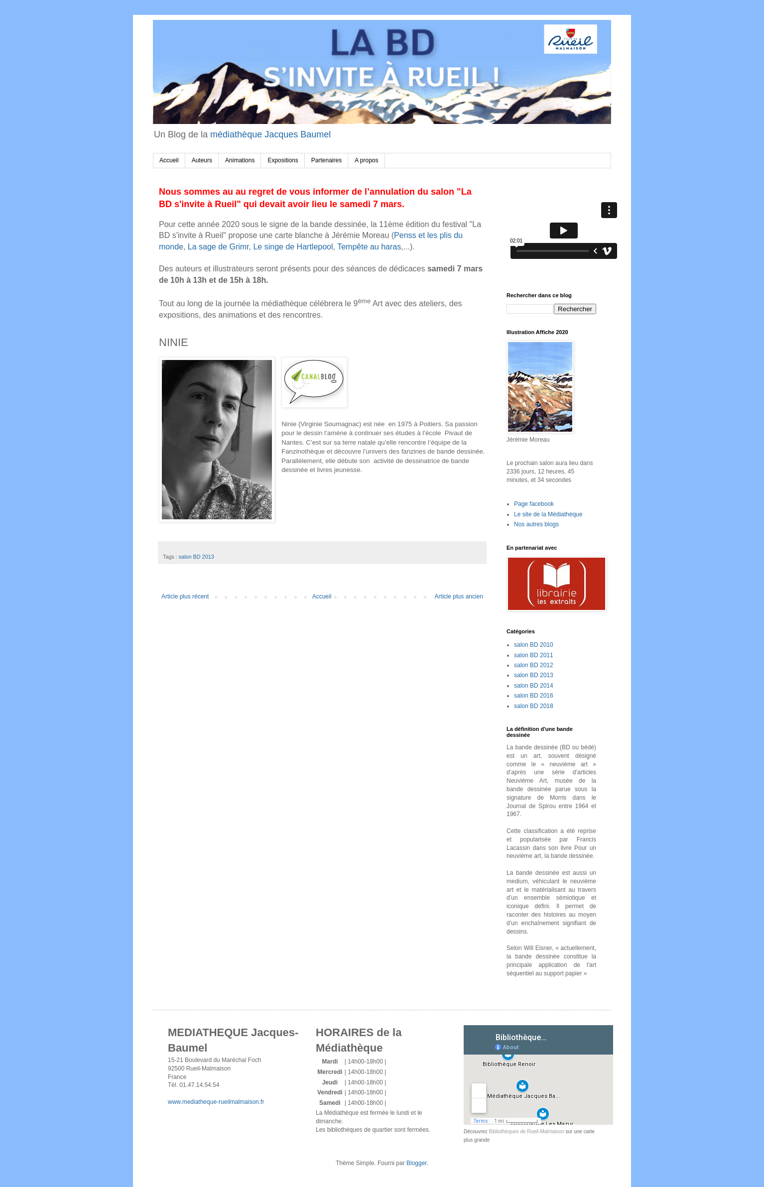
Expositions (282, 160)
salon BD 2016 (533, 695)
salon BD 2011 (533, 655)
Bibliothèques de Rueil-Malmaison (526, 1131)
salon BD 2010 (533, 644)
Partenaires (326, 160)
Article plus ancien (459, 596)
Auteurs (202, 160)
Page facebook (534, 503)
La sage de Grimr (218, 246)
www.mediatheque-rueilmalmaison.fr (216, 1101)
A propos (366, 160)
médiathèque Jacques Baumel (270, 134)
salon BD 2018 (533, 706)
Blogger (416, 1163)
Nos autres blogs (536, 524)
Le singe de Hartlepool (293, 246)
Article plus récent (185, 596)
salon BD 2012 (533, 665)
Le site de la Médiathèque (548, 514)
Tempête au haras (369, 246)
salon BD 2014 (533, 685)
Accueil (169, 160)
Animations (240, 160)
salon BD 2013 (196, 557)
